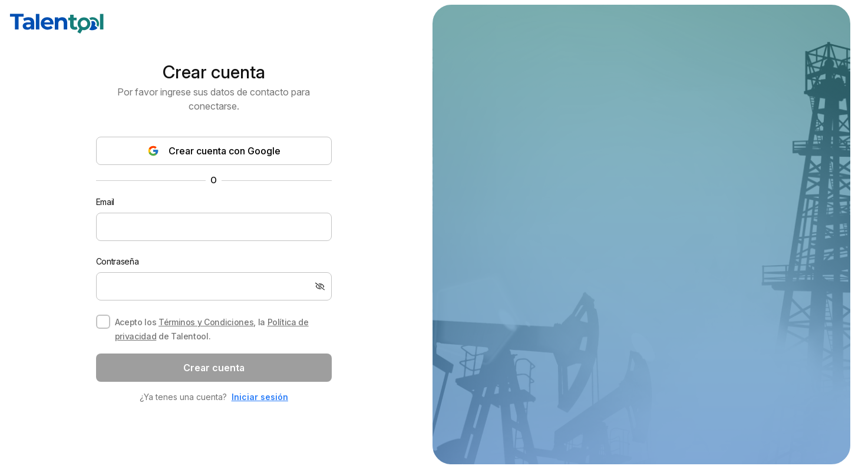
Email (105, 202)
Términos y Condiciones (206, 322)
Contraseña (117, 261)
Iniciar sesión (260, 397)
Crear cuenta (214, 368)
